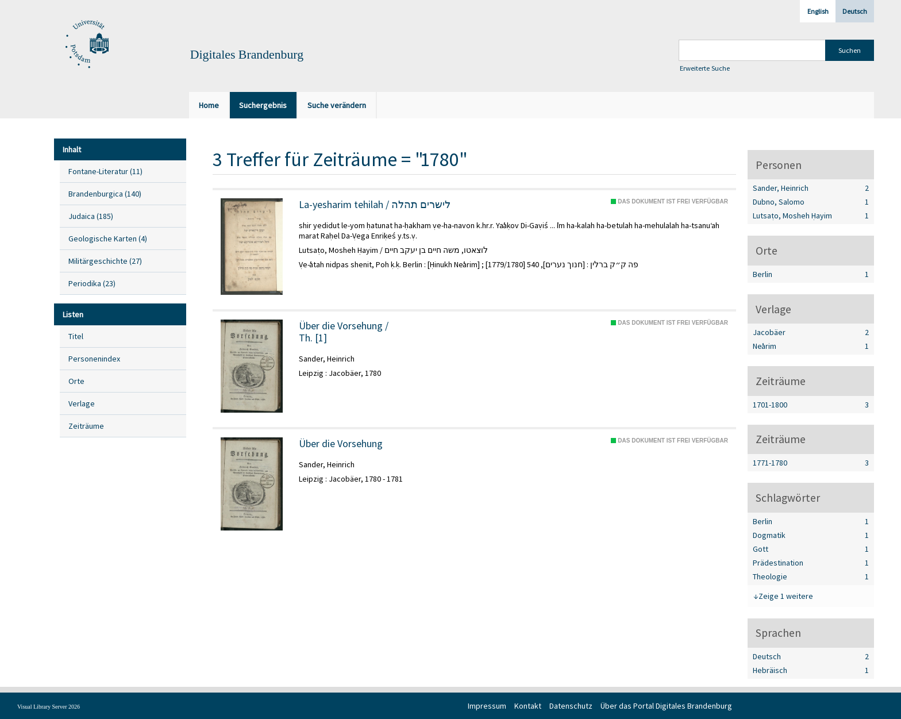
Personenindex (94, 358)
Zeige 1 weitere (785, 596)
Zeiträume (86, 426)
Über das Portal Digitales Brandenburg (666, 706)
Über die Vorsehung (341, 443)
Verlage (81, 403)
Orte (76, 381)
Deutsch (854, 11)
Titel (75, 336)
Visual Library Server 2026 (48, 706)
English (818, 11)
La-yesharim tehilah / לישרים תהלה (374, 204)
